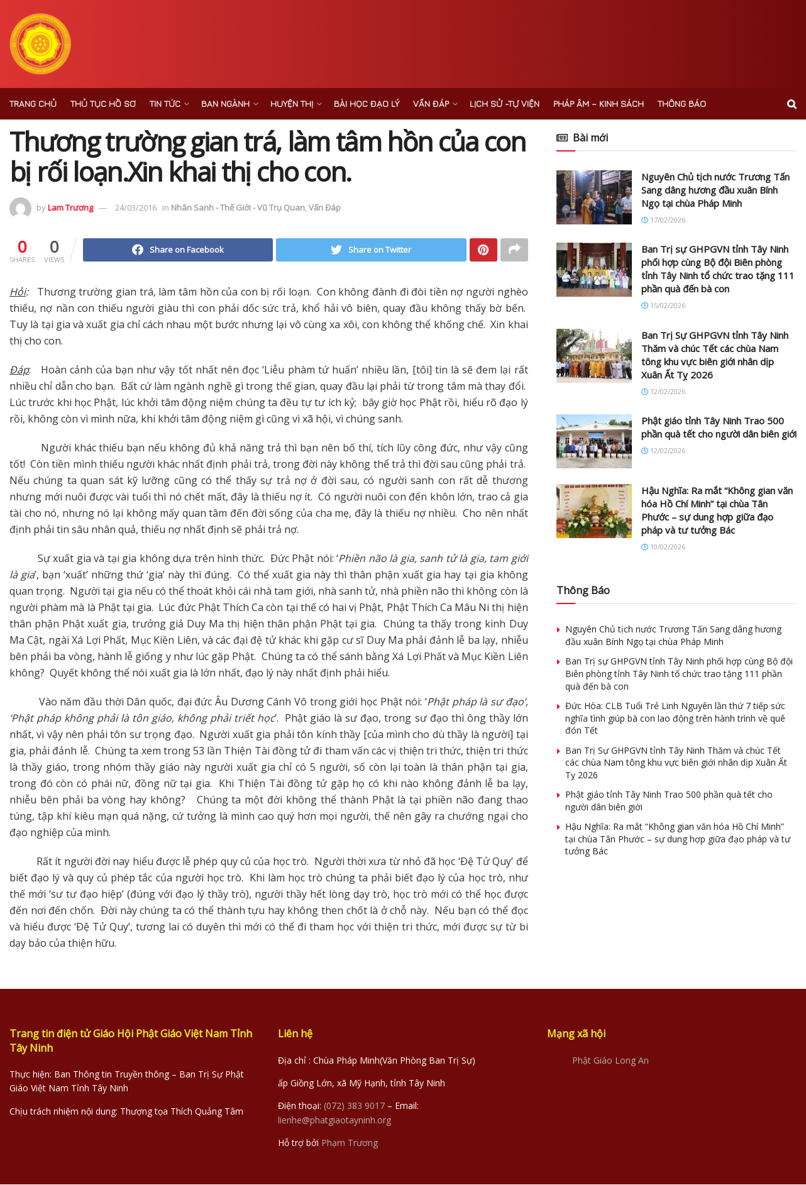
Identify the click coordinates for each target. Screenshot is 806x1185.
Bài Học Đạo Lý (366, 103)
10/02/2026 (663, 546)
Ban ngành (225, 103)
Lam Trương (70, 207)
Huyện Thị (291, 103)
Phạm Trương (349, 1143)
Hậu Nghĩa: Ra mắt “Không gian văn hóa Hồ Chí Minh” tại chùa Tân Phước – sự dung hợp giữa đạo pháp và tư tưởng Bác (717, 510)
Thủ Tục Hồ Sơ (103, 103)
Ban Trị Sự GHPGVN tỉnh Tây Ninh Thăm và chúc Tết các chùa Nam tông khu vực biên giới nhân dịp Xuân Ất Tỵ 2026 (714, 355)
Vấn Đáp (431, 103)
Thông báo (682, 103)
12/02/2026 (663, 391)
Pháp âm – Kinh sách (598, 103)
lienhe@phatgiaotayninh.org (334, 1121)
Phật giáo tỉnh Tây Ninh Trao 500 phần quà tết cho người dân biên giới (719, 427)
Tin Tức (165, 103)
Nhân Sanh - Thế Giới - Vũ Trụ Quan (238, 207)
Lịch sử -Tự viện (504, 103)
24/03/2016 (136, 207)
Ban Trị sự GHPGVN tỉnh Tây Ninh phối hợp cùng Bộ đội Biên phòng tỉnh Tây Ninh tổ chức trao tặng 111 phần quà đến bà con (718, 269)
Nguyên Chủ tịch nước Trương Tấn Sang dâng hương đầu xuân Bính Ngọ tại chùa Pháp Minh (715, 189)
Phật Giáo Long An (610, 1061)
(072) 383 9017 (354, 1107)
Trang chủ (33, 103)
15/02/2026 (663, 305)
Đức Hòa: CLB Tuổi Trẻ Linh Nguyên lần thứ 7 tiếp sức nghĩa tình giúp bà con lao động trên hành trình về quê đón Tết (675, 718)
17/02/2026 (663, 219)
